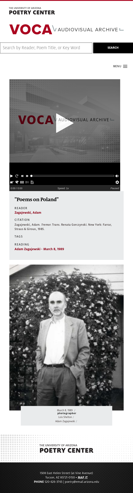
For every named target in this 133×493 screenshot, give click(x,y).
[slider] (31, 176)
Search (113, 47)
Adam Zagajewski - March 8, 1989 (39, 249)
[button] (12, 175)
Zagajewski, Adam (28, 212)
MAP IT (83, 477)
